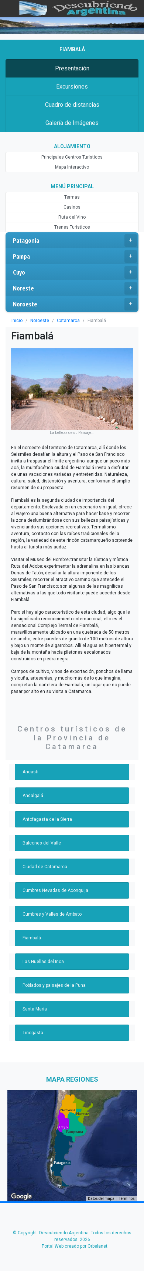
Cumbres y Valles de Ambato (52, 914)
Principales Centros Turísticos (72, 157)
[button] (62, 1163)
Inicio (17, 320)
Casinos (72, 207)
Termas (72, 197)
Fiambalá (32, 937)
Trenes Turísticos (72, 227)
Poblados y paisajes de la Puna (54, 985)
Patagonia (75, 240)
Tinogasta (33, 1032)
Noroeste (75, 304)
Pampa (75, 256)
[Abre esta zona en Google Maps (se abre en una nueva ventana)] (21, 1196)
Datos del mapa (101, 1199)
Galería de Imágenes (72, 122)
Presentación (72, 68)
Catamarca (68, 320)
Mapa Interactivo (72, 167)
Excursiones (72, 86)
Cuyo (75, 272)
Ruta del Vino (72, 217)
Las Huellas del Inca (43, 961)
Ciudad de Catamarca (45, 866)
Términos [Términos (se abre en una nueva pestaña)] (127, 1199)
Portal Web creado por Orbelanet (74, 1246)
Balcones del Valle (42, 843)
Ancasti (30, 771)
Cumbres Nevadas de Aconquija (55, 890)
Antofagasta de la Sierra (47, 819)
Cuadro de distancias (72, 104)
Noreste (75, 288)
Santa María (35, 1009)
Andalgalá (33, 795)
